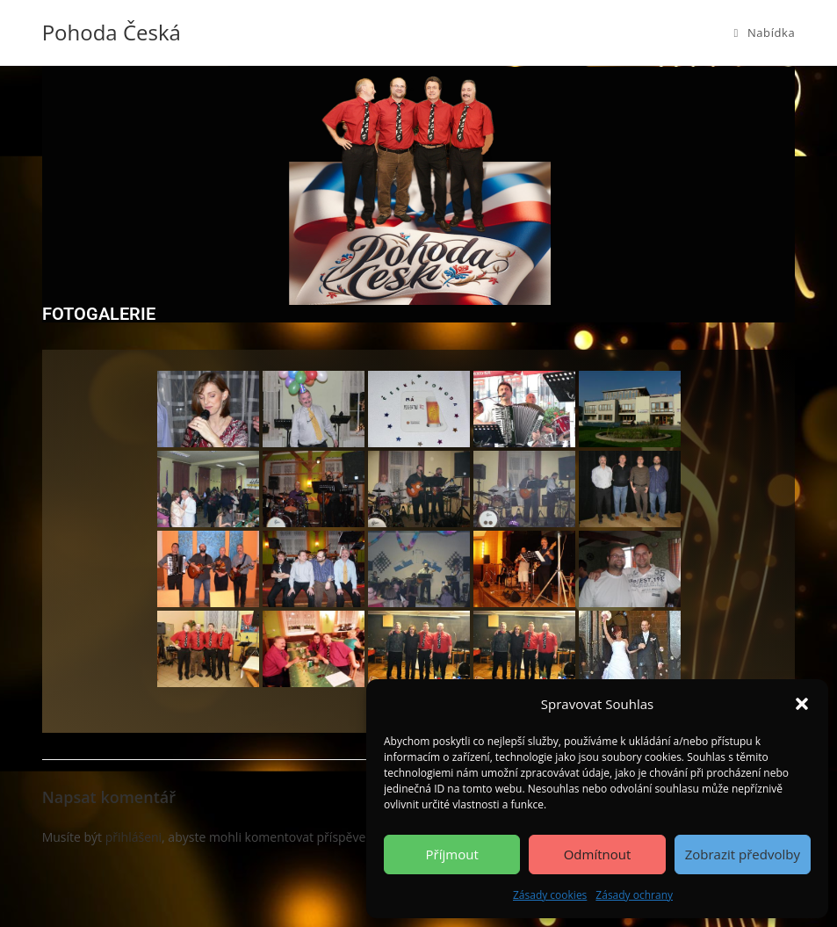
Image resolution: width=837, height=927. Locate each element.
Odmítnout (597, 854)
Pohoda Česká (111, 32)
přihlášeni (133, 837)
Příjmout (452, 854)
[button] (802, 704)
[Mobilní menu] (765, 32)
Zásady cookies (550, 894)
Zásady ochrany (634, 894)
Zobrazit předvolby (742, 854)
